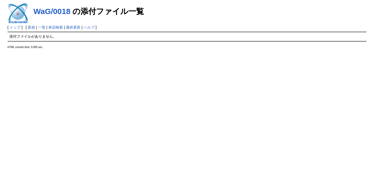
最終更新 (73, 27)
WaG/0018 (52, 11)
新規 (31, 27)
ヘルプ (89, 27)
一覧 (41, 27)
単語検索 (55, 27)
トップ (15, 27)
